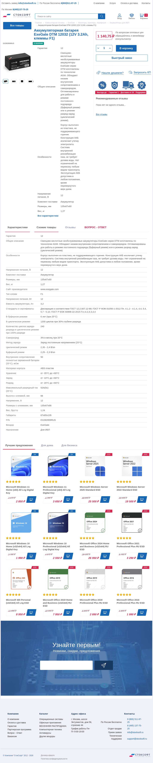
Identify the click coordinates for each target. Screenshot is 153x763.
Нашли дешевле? (112, 72)
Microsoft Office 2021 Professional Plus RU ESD (131, 545)
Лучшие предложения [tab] (19, 445)
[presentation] (95, 228)
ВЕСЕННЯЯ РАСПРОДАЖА (52, 726)
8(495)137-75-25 (20, 9)
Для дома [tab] (47, 445)
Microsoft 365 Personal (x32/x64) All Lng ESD (18, 601)
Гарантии (11, 726)
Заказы (131, 18)
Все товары (17, 25)
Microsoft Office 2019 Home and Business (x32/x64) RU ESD (57, 603)
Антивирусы (45, 733)
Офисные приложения (50, 722)
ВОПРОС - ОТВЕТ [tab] (96, 227)
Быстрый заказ (122, 57)
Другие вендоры (47, 736)
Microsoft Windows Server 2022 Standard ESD (131, 488)
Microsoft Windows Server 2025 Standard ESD (94, 488)
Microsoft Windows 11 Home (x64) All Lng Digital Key (20, 490)
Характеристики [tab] (17, 227)
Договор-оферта (48, 755)
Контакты (146, 3)
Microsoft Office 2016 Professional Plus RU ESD (131, 601)
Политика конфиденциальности (54, 759)
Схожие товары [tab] (46, 227)
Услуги (113, 3)
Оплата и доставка (129, 3)
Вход (119, 18)
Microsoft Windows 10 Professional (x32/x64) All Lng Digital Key (56, 546)
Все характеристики (48, 216)
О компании (99, 3)
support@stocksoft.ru (137, 739)
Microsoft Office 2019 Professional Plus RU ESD (94, 601)
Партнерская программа (19, 729)
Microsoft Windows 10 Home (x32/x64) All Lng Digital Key (18, 546)
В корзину (126, 48)
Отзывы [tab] (70, 227)
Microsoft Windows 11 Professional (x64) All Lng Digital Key (56, 490)
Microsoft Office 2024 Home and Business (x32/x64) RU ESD (94, 546)
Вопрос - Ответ (14, 733)
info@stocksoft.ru (27, 3)
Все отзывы (101, 114)
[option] (5, 81)
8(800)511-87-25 (68, 3)
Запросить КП (142, 72)
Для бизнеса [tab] (69, 445)
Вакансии (12, 736)
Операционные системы (51, 719)
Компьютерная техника (50, 729)
